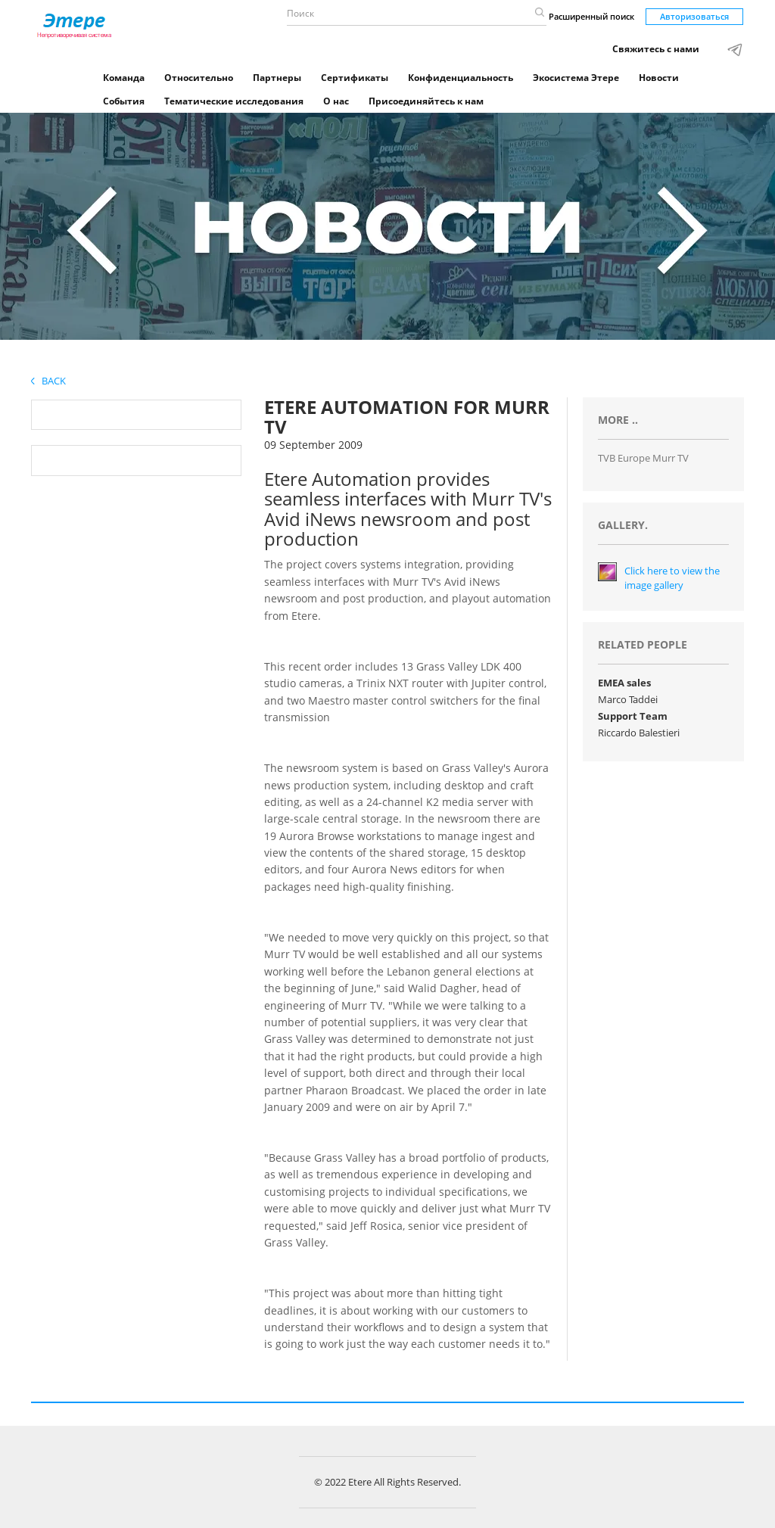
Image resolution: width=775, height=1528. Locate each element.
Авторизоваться (694, 16)
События (124, 101)
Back (48, 380)
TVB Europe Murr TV (643, 458)
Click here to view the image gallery (672, 578)
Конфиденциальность (460, 77)
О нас (336, 101)
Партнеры (277, 77)
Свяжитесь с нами (655, 48)
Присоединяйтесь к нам (426, 101)
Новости (659, 77)
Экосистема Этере (576, 77)
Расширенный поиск (591, 16)
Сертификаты (354, 77)
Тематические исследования (233, 101)
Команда (124, 77)
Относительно (198, 77)
